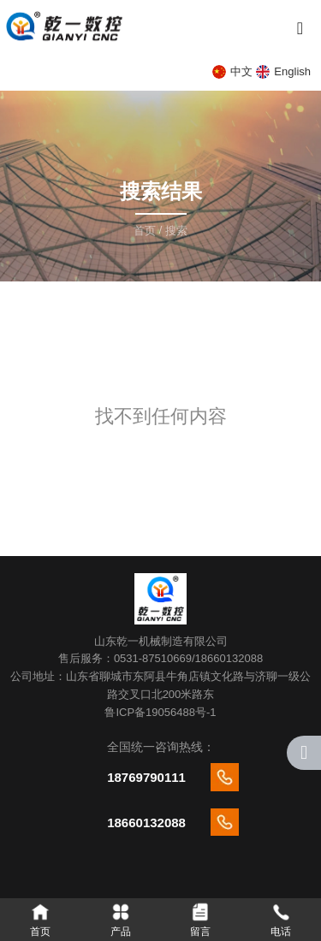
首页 (146, 230)
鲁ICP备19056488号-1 (160, 712)
